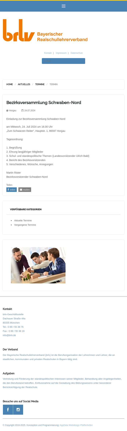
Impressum (61, 53)
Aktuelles (24, 84)
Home (9, 84)
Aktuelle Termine (23, 220)
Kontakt (48, 53)
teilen (12, 189)
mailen (26, 189)
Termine (39, 84)
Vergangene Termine (25, 224)
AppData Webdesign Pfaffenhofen (76, 425)
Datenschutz (77, 53)
